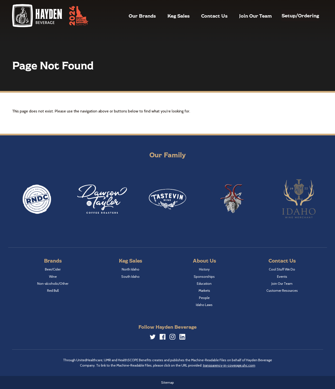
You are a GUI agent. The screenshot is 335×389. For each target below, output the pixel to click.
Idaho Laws (204, 305)
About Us (204, 260)
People (204, 298)
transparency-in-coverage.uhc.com (229, 365)
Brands (53, 260)
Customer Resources (282, 290)
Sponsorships (204, 276)
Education (204, 283)
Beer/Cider (53, 269)
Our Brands (131, 16)
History (204, 269)
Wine (53, 276)
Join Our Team (244, 16)
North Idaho (130, 269)
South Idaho (130, 276)
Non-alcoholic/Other (52, 283)
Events (282, 276)
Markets (204, 290)
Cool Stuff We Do (282, 269)
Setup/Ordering (295, 15)
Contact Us (203, 16)
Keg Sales (167, 16)
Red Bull (53, 290)
